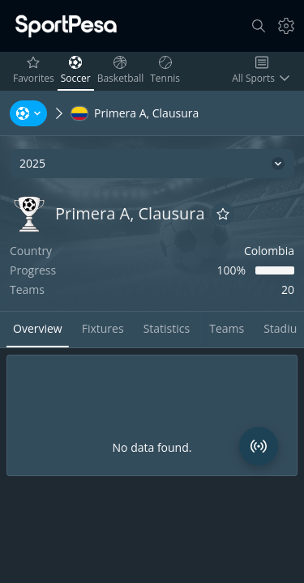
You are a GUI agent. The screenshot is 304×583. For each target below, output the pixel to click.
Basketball (122, 70)
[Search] (259, 26)
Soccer (77, 70)
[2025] (152, 163)
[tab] (37, 329)
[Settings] (286, 26)
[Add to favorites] (223, 213)
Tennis (166, 70)
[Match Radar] (258, 446)
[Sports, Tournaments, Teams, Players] (28, 113)
